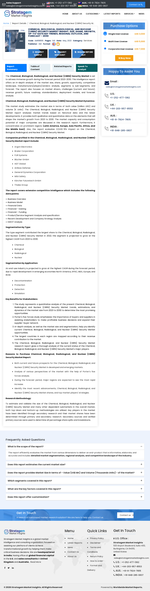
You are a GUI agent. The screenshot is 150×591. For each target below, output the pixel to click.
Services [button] (128, 13)
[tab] (75, 447)
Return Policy (96, 556)
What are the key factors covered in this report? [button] (34, 488)
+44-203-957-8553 (65, 5)
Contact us (127, 515)
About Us (77, 13)
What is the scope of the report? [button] (26, 446)
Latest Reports (112, 13)
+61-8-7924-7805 (97, 2)
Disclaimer (95, 543)
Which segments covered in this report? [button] (30, 480)
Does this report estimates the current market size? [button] (36, 464)
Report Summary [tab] (12, 68)
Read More (35, 562)
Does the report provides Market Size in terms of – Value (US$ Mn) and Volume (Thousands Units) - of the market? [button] (71, 472)
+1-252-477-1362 (63, 2)
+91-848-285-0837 (98, 5)
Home (65, 13)
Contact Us (136, 4)
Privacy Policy (97, 538)
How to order (96, 561)
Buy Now (124, 58)
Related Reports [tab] (63, 66)
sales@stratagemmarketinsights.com (25, 5)
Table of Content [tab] (35, 68)
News (141, 13)
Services (88, 40)
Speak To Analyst (83, 68)
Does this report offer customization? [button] (28, 497)
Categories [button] (92, 13)
